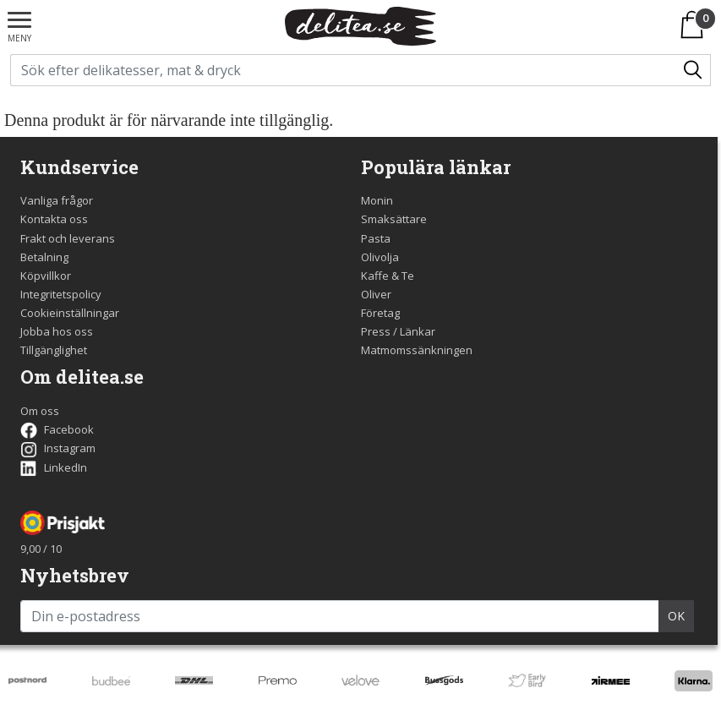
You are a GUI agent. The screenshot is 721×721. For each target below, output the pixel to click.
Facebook (57, 429)
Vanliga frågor (56, 200)
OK (676, 616)
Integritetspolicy (60, 294)
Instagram (58, 448)
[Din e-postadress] (339, 616)
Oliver (376, 294)
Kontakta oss (54, 219)
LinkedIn (53, 467)
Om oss (39, 410)
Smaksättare (394, 219)
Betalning (44, 257)
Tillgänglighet (53, 350)
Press (376, 331)
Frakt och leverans (67, 238)
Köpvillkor (45, 275)
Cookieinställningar (69, 312)
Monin (377, 200)
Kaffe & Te (387, 275)
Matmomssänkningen (416, 350)
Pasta (376, 238)
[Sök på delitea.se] (344, 70)
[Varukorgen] (695, 24)
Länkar (417, 331)
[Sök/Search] (694, 70)
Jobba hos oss (56, 331)
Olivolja (380, 257)
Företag (380, 312)
